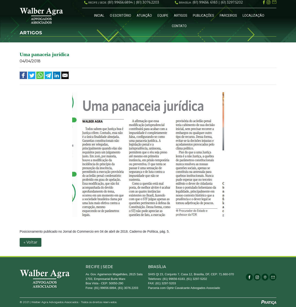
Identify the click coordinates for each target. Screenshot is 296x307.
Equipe (162, 15)
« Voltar (30, 242)
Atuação (144, 15)
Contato (179, 26)
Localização (253, 15)
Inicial (99, 15)
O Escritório (120, 15)
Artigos (180, 15)
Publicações (203, 15)
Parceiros (228, 15)
